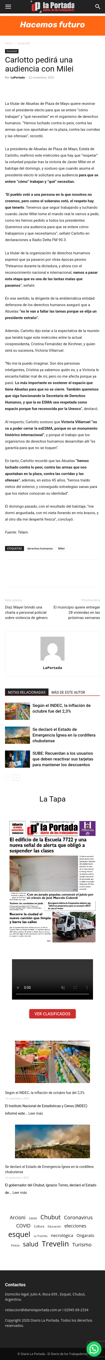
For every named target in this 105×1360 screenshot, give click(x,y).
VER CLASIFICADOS (52, 1014)
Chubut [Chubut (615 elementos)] (50, 1217)
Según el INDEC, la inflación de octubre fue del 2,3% (44, 1093)
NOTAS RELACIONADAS (27, 692)
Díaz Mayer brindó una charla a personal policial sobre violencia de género (26, 612)
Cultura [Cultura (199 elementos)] (39, 1226)
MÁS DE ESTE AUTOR (68, 692)
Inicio (8, 43)
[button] (8, 6)
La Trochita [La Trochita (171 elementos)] (41, 1236)
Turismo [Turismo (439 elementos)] (82, 1244)
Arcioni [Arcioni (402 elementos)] (17, 1217)
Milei (61, 548)
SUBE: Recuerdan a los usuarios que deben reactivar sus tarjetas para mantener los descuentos (62, 759)
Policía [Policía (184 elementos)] (15, 1245)
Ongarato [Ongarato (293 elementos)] (85, 1235)
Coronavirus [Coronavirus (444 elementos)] (78, 1217)
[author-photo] (52, 661)
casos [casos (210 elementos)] (33, 1218)
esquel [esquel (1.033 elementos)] (19, 1234)
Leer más (35, 1113)
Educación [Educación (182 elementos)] (54, 1226)
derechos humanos (40, 548)
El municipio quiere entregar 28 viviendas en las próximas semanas (77, 612)
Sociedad (23, 43)
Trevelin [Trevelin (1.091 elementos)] (55, 1243)
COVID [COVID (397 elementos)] (23, 1225)
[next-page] (16, 777)
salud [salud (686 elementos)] (30, 1244)
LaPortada (18, 77)
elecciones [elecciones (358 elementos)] (75, 1225)
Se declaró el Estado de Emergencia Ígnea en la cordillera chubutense (64, 735)
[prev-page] (8, 777)
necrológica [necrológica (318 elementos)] (62, 1235)
